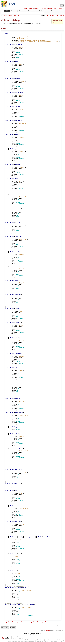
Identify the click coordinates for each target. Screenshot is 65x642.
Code (54, 22)
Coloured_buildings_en (13, 15)
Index (57, 15)
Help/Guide (37, 8)
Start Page (52, 15)
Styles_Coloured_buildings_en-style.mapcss (15, 622)
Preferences (31, 8)
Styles (5, 15)
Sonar (54, 13)
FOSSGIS (27, 640)
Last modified (56, 626)
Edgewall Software (19, 638)
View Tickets (42, 10)
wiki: (2, 15)
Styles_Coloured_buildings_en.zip (37, 622)
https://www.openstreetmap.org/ (56, 640)
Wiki (7, 10)
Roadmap (60, 10)
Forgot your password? (59, 8)
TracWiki (48, 630)
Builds (47, 13)
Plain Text (33, 635)
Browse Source (31, 10)
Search (60, 13)
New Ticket (51, 10)
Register (50, 8)
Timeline (13, 10)
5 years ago (61, 626)
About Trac (44, 8)
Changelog (21, 10)
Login (25, 8)
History (62, 15)
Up (47, 15)
